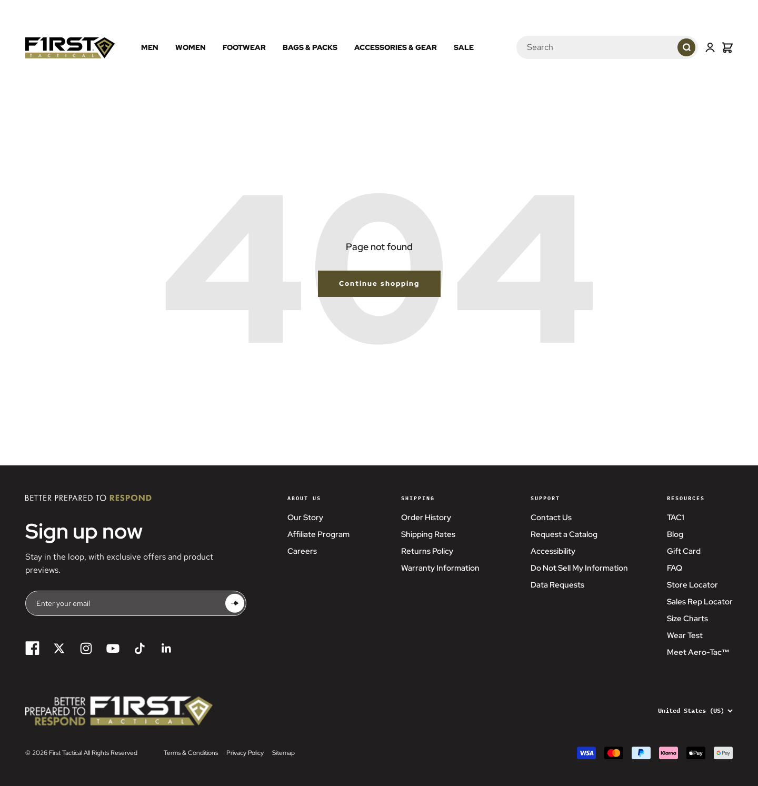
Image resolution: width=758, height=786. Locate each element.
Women (190, 47)
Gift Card (684, 551)
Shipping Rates (428, 534)
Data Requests (557, 585)
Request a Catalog (564, 534)
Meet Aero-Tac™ (698, 652)
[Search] (584, 47)
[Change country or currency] (688, 710)
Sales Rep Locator (700, 601)
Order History (426, 517)
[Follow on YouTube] (113, 648)
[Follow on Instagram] (86, 648)
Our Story (305, 517)
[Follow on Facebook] (32, 648)
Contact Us (551, 517)
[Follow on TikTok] (140, 648)
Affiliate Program (318, 534)
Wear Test (685, 635)
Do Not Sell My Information (579, 568)
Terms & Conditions (191, 753)
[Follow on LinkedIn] (166, 648)
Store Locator (692, 585)
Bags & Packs (310, 47)
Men (149, 47)
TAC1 (675, 517)
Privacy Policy (245, 753)
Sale (464, 47)
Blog (675, 534)
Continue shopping (379, 283)
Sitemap (283, 753)
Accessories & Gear (395, 47)
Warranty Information (440, 568)
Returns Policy (427, 551)
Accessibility (553, 551)
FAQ (674, 568)
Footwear (244, 47)
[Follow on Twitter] (59, 648)
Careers (302, 551)
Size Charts (687, 618)
